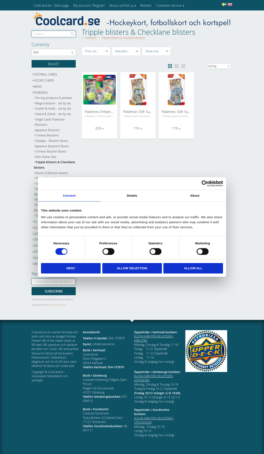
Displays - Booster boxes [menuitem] (51, 141)
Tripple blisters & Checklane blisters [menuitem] (54, 164)
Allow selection (132, 268)
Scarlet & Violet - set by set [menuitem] (53, 108)
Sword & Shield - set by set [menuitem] (53, 114)
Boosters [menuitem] (41, 125)
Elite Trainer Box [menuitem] (45, 157)
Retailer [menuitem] (146, 5)
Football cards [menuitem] (45, 74)
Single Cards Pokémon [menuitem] (50, 119)
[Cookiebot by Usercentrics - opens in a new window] (204, 183)
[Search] (72, 34)
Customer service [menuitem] (169, 5)
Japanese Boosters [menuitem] (47, 130)
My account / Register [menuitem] (89, 5)
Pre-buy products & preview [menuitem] (53, 98)
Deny (71, 268)
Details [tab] (132, 195)
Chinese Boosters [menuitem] (47, 135)
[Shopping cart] (54, 64)
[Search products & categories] (54, 34)
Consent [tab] (69, 195)
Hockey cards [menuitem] (43, 80)
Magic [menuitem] (37, 86)
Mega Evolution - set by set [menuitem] (53, 103)
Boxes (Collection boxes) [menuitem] (51, 173)
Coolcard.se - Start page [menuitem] (51, 5)
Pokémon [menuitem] (40, 93)
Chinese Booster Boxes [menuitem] (50, 151)
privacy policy (59, 304)
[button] (96, 51)
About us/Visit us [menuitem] (121, 5)
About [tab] (194, 195)
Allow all (193, 268)
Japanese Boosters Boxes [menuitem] (52, 146)
